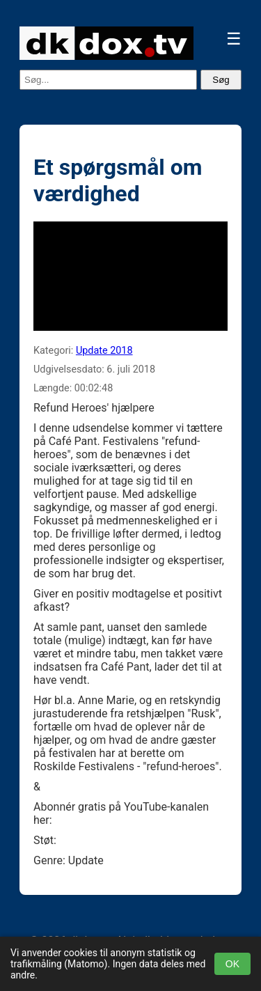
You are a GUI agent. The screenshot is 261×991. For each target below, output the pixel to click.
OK (232, 963)
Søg (220, 80)
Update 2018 (104, 351)
